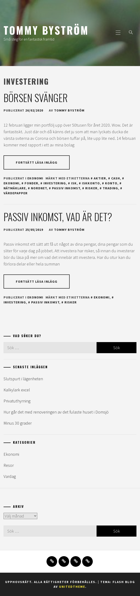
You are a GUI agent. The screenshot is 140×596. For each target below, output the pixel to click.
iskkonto (91, 183)
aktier (100, 178)
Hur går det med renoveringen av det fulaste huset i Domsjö (56, 412)
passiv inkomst (66, 188)
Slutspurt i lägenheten (23, 378)
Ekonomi (35, 178)
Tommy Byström (46, 29)
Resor (9, 465)
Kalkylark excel (17, 390)
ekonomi (102, 297)
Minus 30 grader (18, 423)
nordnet (39, 188)
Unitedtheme (72, 587)
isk (74, 183)
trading (110, 188)
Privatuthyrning (17, 401)
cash (115, 178)
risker (91, 188)
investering (54, 183)
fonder (31, 183)
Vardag (10, 476)
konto (111, 183)
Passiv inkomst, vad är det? (58, 216)
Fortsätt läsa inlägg (36, 162)
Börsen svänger (36, 97)
